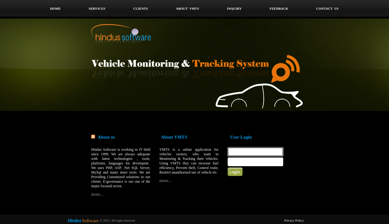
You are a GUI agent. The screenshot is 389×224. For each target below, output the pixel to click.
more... (97, 194)
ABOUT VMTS (187, 8)
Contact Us (327, 8)
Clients (140, 8)
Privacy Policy (294, 220)
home (55, 8)
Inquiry (234, 8)
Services (97, 8)
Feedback (279, 8)
